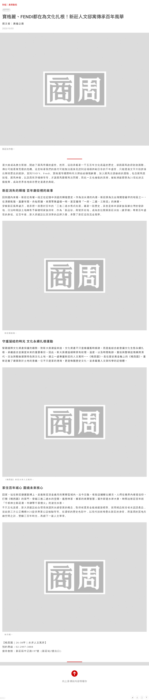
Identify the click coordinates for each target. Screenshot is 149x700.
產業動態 (13, 4)
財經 (4, 4)
